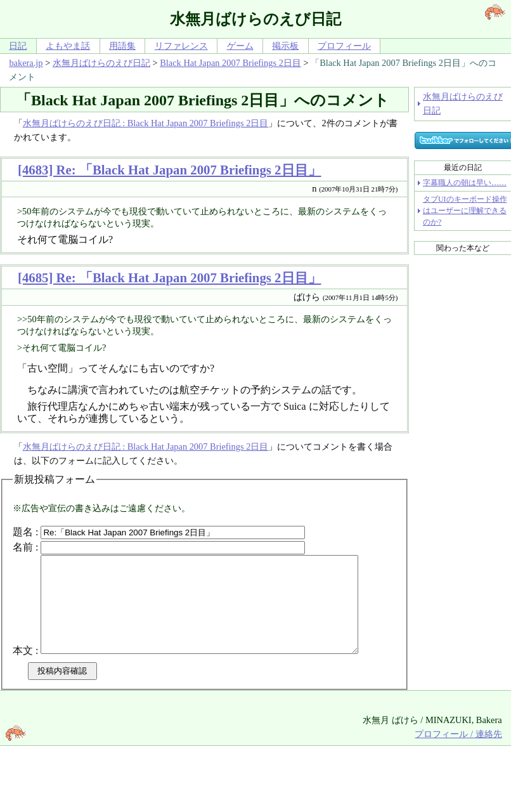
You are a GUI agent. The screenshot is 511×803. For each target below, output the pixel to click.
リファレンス (181, 46)
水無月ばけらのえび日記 (101, 63)
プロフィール (344, 46)
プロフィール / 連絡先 (458, 768)
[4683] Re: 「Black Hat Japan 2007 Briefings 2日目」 (169, 169)
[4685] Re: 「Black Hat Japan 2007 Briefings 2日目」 (169, 277)
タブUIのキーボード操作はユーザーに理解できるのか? (465, 210)
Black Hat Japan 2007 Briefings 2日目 (230, 63)
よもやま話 (68, 46)
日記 (18, 46)
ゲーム (240, 46)
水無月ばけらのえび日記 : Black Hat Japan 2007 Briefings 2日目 (146, 123)
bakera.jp (25, 63)
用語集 (122, 46)
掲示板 (285, 46)
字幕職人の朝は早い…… (465, 182)
